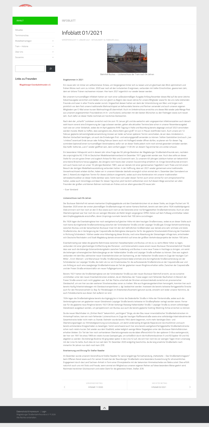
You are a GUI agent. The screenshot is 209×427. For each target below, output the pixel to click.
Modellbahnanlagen (23, 45)
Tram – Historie (21, 50)
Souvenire (19, 61)
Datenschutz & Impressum (28, 415)
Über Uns (19, 56)
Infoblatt (69, 24)
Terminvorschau (22, 39)
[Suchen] (50, 72)
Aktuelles (19, 34)
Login (44, 415)
